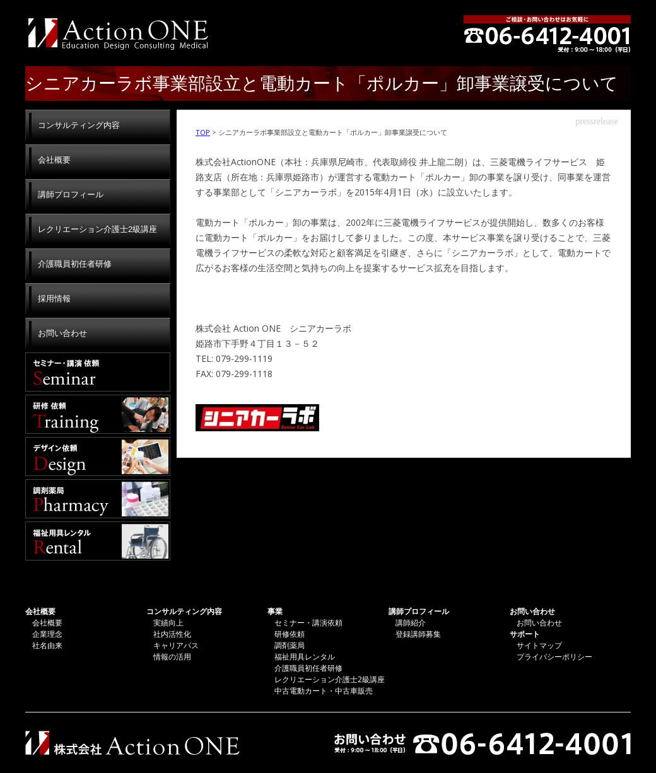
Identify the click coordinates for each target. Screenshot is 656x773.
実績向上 (168, 622)
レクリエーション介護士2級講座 (97, 229)
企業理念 (47, 634)
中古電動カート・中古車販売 (323, 690)
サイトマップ (539, 645)
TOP (203, 132)
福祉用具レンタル (97, 541)
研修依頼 (97, 414)
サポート (525, 634)
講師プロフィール (70, 194)
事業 (275, 611)
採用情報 (54, 298)
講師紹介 (410, 622)
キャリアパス (176, 645)
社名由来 (47, 645)
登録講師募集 (418, 634)
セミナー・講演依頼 (97, 372)
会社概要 (54, 160)
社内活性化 (172, 634)
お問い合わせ (62, 333)
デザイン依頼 (97, 456)
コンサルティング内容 (79, 125)
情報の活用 (172, 656)
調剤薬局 (97, 498)
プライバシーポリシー (554, 656)
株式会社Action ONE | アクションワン (116, 33)
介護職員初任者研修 (75, 264)
